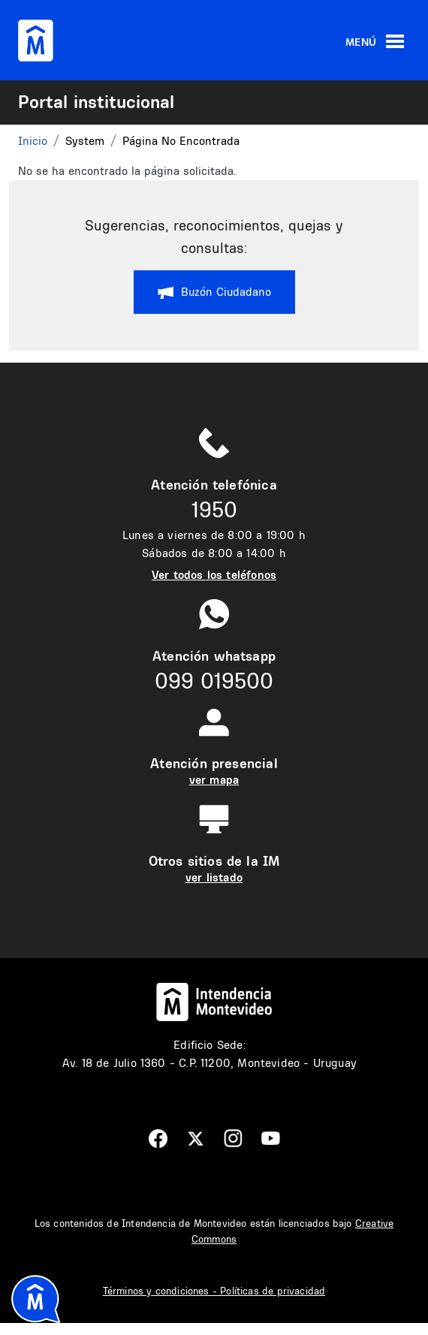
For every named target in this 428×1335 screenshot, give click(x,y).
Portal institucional (96, 101)
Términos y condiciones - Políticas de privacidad (214, 1291)
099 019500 (214, 681)
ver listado (214, 877)
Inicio (32, 141)
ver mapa (214, 780)
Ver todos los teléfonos (214, 575)
